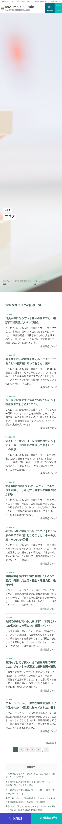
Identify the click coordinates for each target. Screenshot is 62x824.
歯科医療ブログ (48, 346)
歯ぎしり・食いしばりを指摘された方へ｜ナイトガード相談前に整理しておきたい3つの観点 (30, 800)
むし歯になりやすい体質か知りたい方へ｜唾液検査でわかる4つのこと (30, 792)
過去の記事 (51, 742)
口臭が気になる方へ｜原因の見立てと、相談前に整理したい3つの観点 (30, 775)
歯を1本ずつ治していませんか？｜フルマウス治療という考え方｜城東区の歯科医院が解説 (30, 808)
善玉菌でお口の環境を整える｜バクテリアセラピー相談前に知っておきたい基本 (30, 784)
